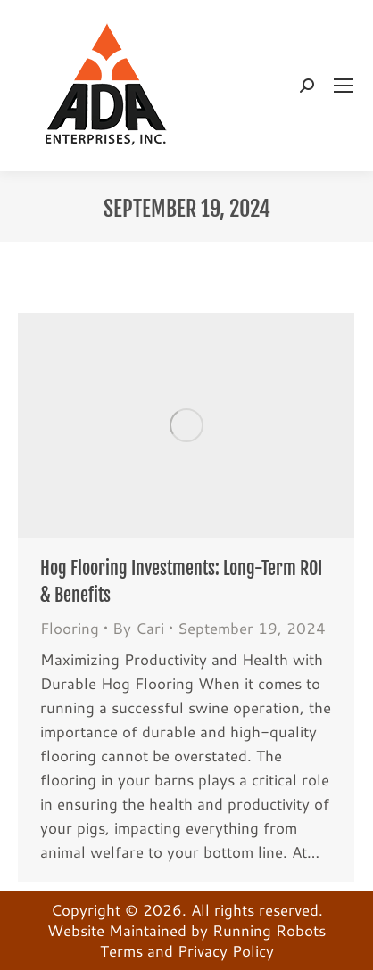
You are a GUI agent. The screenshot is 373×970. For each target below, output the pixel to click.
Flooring (69, 627)
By (138, 628)
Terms (121, 950)
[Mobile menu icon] (343, 85)
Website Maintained (116, 930)
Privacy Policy (226, 950)
